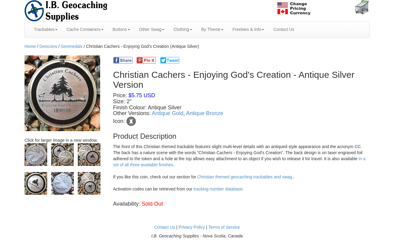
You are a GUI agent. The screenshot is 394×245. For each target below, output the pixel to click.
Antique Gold (167, 113)
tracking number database (218, 189)
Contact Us (283, 29)
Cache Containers (85, 29)
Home (30, 46)
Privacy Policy (192, 227)
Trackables (45, 29)
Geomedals (72, 46)
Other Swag (152, 29)
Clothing (182, 29)
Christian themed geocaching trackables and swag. (245, 176)
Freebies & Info (248, 29)
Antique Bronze (204, 113)
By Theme (212, 29)
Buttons (121, 29)
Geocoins (48, 46)
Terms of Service (224, 227)
